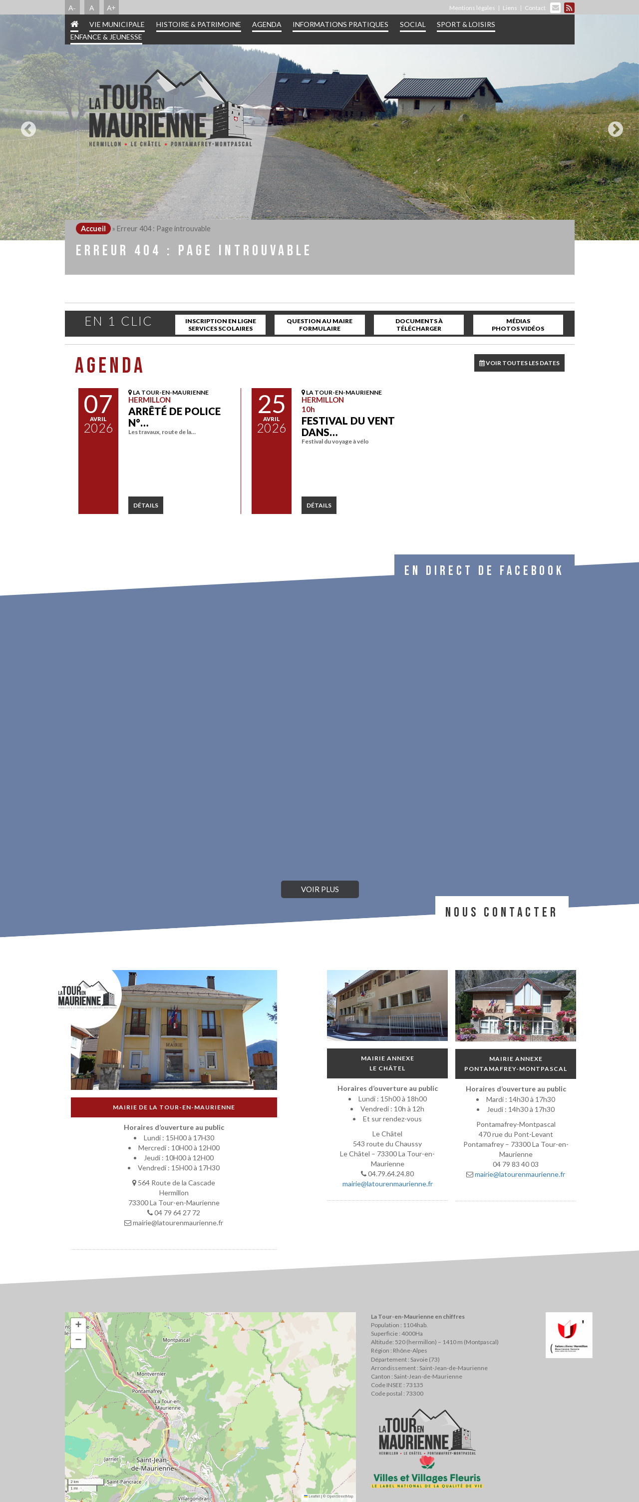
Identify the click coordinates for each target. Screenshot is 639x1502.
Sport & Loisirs (466, 24)
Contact (535, 7)
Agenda (267, 24)
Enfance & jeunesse (106, 36)
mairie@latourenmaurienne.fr (387, 1183)
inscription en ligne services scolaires (220, 324)
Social (413, 24)
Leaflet (312, 1496)
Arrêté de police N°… (174, 417)
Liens (510, 7)
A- (72, 7)
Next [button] (613, 125)
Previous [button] (26, 125)
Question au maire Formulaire (319, 324)
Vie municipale (117, 24)
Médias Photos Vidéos (518, 324)
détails (145, 505)
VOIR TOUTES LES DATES (519, 363)
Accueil (93, 228)
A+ (111, 7)
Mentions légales (472, 7)
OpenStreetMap (340, 1496)
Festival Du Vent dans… (348, 426)
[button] (78, 1325)
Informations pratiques (340, 24)
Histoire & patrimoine (198, 24)
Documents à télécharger (419, 324)
